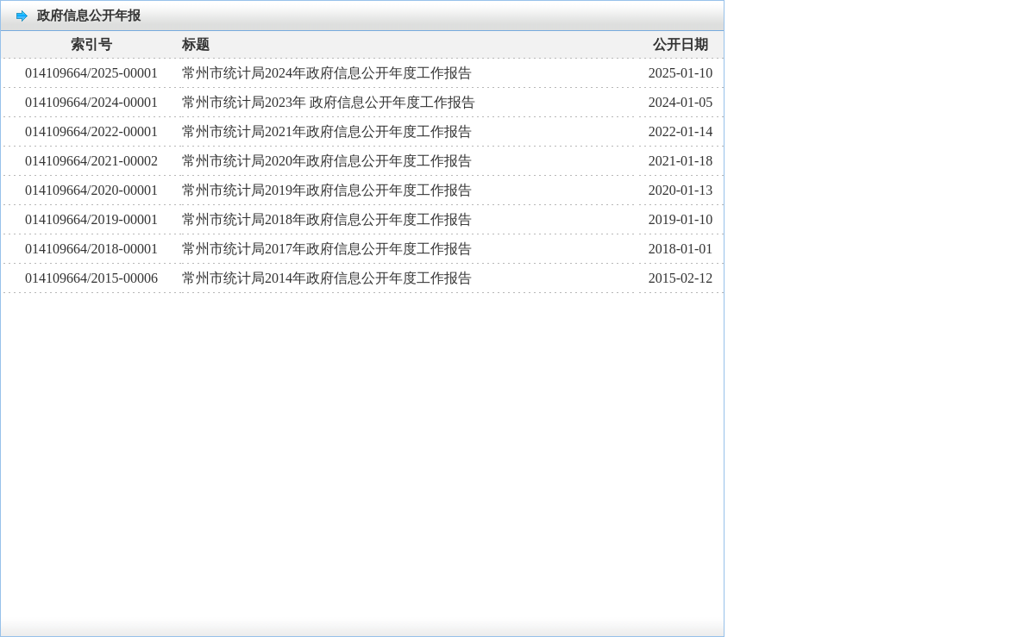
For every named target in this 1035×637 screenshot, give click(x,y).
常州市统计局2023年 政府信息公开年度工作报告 (328, 102)
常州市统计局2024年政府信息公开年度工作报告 (327, 73)
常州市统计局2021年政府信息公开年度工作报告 (327, 131)
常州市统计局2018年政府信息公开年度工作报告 (327, 219)
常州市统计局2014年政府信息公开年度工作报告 (327, 278)
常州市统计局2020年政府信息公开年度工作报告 (327, 160)
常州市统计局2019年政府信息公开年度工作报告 (327, 190)
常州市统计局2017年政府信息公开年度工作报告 (327, 248)
